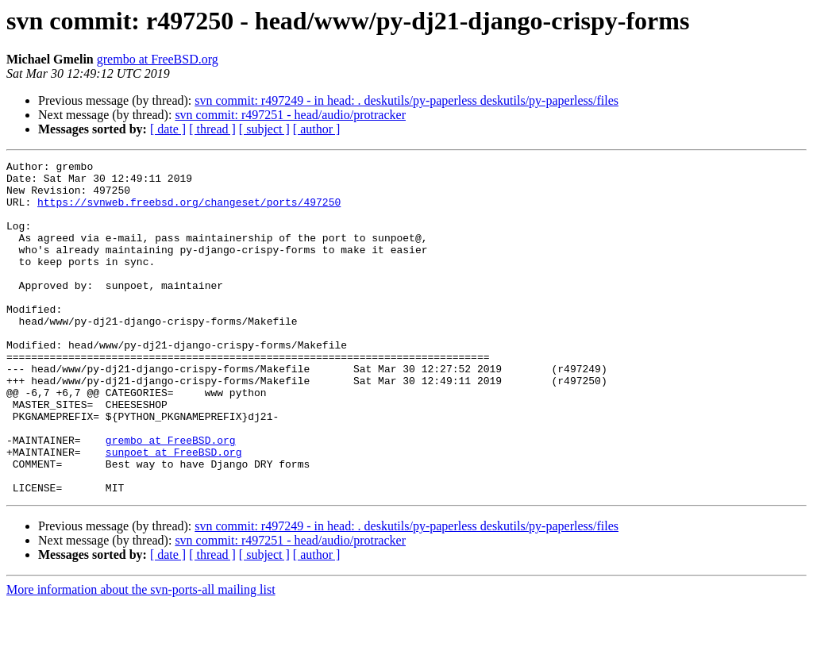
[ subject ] (264, 129)
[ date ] (168, 129)
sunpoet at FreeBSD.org (174, 511)
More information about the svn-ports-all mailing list (140, 656)
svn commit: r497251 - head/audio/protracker (290, 114)
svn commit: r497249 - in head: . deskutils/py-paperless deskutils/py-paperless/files (406, 100)
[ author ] (317, 129)
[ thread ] (212, 129)
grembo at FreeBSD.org (157, 59)
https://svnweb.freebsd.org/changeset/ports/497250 (189, 211)
